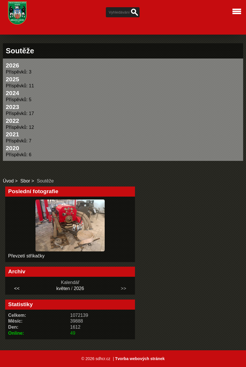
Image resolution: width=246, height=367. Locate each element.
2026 (12, 65)
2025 (12, 79)
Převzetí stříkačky (26, 255)
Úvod (8, 180)
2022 (12, 120)
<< (17, 288)
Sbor (25, 180)
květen (63, 288)
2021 (12, 134)
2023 (12, 106)
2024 (12, 93)
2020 (12, 148)
